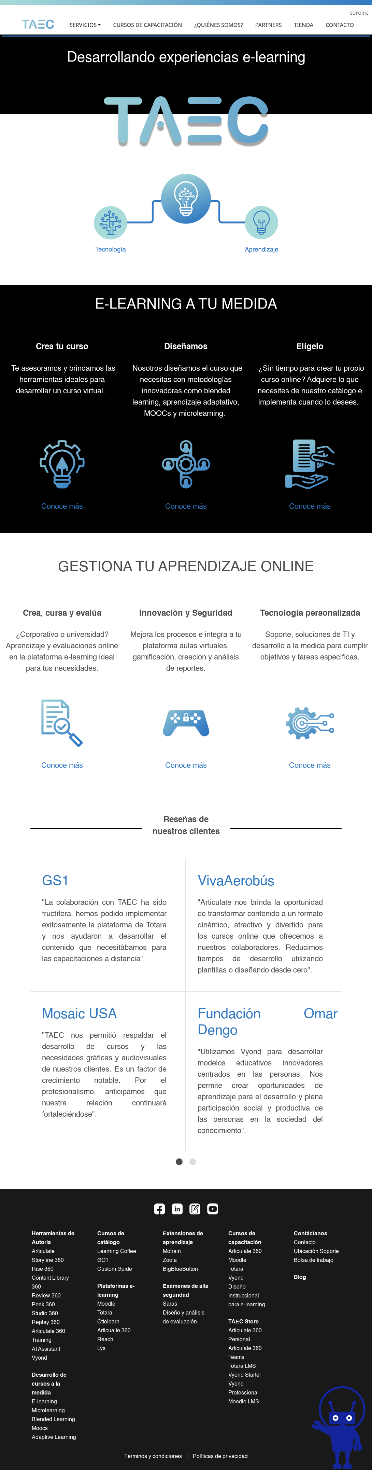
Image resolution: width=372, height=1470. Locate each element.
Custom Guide (114, 1269)
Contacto (305, 1243)
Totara (104, 1313)
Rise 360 (43, 1269)
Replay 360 (46, 1322)
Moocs (40, 1428)
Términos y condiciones (155, 1456)
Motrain (172, 1251)
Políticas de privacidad (219, 1456)
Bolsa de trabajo (313, 1260)
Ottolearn (108, 1322)
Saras (170, 1304)
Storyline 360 (48, 1260)
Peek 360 (43, 1305)
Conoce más (62, 507)
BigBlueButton (180, 1269)
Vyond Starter (244, 1375)
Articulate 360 (245, 1251)
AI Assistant (46, 1349)
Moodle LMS (243, 1402)
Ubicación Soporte (316, 1251)
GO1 (103, 1260)
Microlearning (48, 1411)
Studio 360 (45, 1314)
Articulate (43, 1251)
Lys (101, 1348)
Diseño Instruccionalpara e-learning (246, 1296)
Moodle (106, 1304)
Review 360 (46, 1296)
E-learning (44, 1402)
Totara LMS (242, 1366)
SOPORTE (359, 13)
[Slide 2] (192, 1161)
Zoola (170, 1260)
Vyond (39, 1358)
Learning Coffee (116, 1251)
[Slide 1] (179, 1161)
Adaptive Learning (54, 1437)
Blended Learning (53, 1420)
